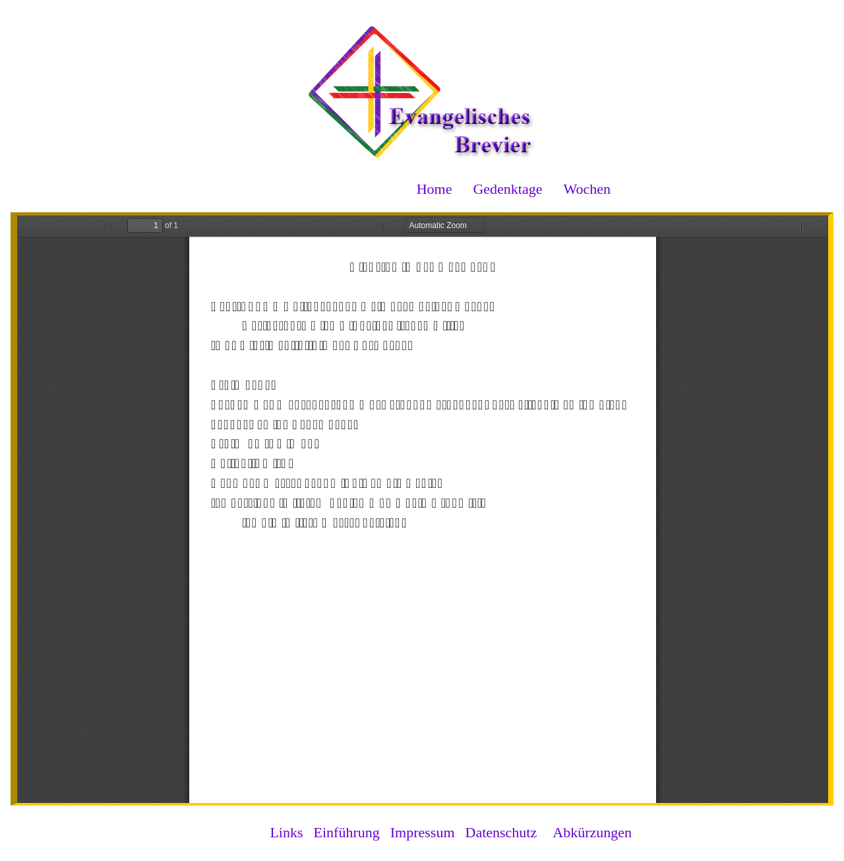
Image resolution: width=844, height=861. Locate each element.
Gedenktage (507, 189)
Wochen (587, 189)
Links (286, 832)
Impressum (422, 832)
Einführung (347, 832)
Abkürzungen (592, 832)
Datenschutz (501, 832)
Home (434, 189)
